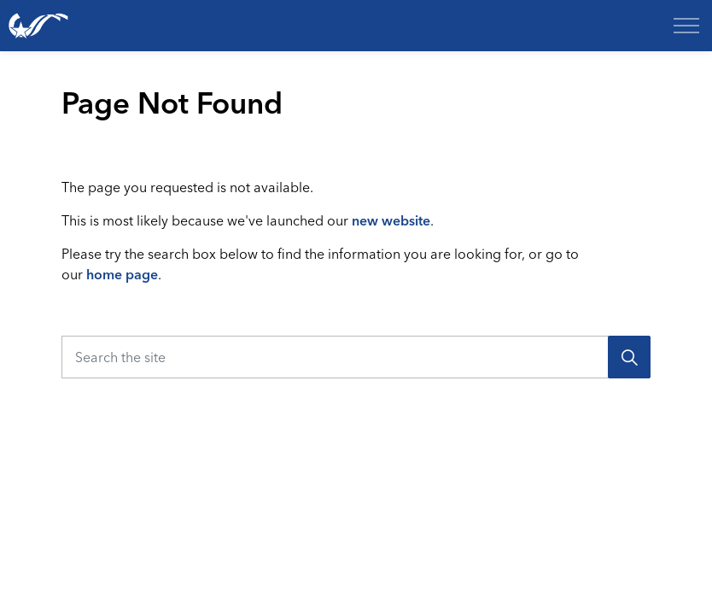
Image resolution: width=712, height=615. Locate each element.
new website (391, 220)
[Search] (629, 357)
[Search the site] (356, 357)
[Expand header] (686, 25)
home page (122, 274)
